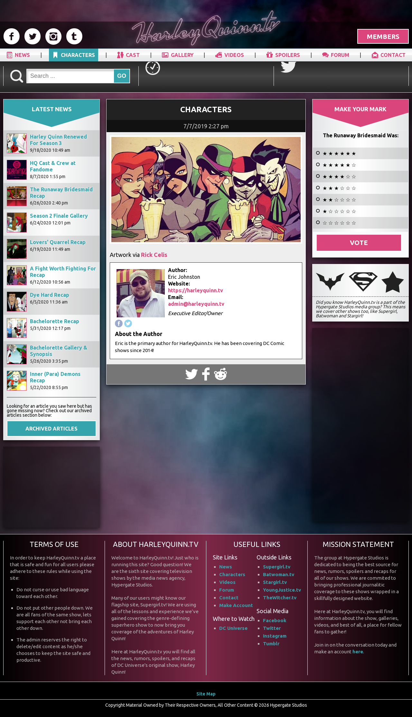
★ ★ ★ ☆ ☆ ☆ (339, 188)
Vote (359, 242)
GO (121, 76)
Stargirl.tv (275, 582)
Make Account (236, 605)
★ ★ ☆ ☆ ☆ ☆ (339, 199)
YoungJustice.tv (282, 590)
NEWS (22, 55)
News (225, 566)
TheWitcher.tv (279, 597)
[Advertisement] (51, 487)
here (357, 651)
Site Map (206, 693)
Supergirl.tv (276, 566)
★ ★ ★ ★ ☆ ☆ (339, 176)
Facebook (274, 620)
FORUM (340, 55)
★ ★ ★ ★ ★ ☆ (339, 165)
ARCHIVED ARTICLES (51, 428)
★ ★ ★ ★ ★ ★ (339, 153)
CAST (133, 55)
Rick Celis (154, 254)
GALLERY (182, 55)
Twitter (272, 628)
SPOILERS (287, 55)
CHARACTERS (78, 55)
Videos (227, 582)
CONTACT (393, 55)
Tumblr (271, 643)
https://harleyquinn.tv (195, 290)
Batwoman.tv (278, 574)
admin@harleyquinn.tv (196, 304)
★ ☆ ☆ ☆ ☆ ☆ (339, 211)
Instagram (274, 636)
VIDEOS (234, 55)
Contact (229, 597)
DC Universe (233, 628)
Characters (232, 574)
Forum (226, 590)
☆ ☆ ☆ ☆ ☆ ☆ (339, 222)
